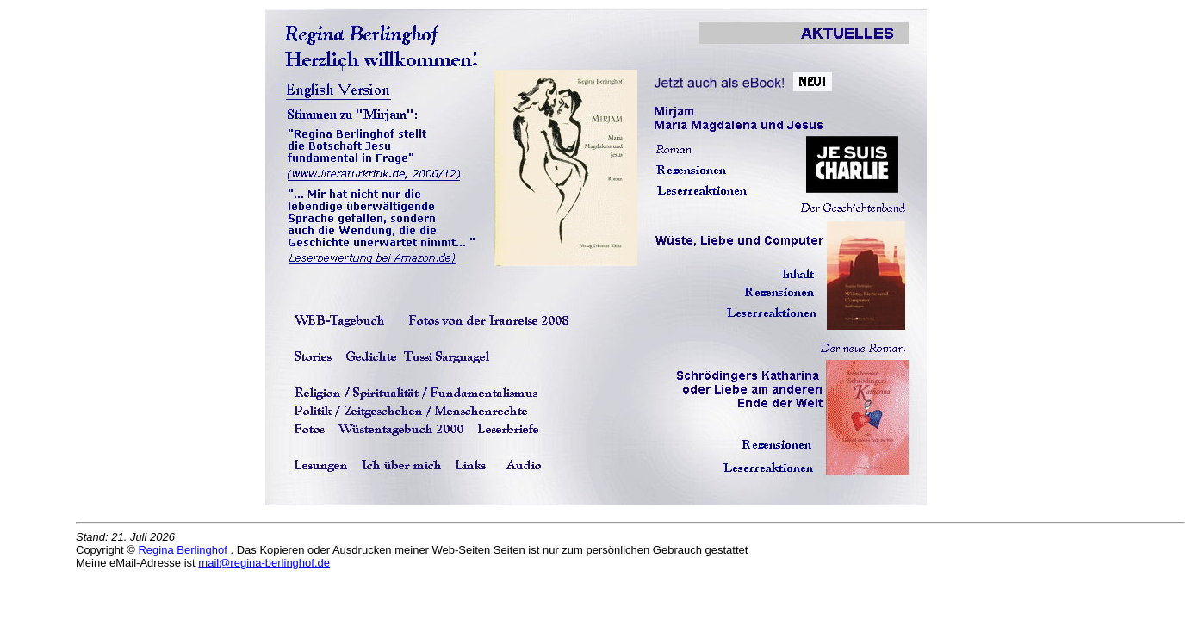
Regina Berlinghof (184, 549)
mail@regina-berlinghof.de (264, 562)
